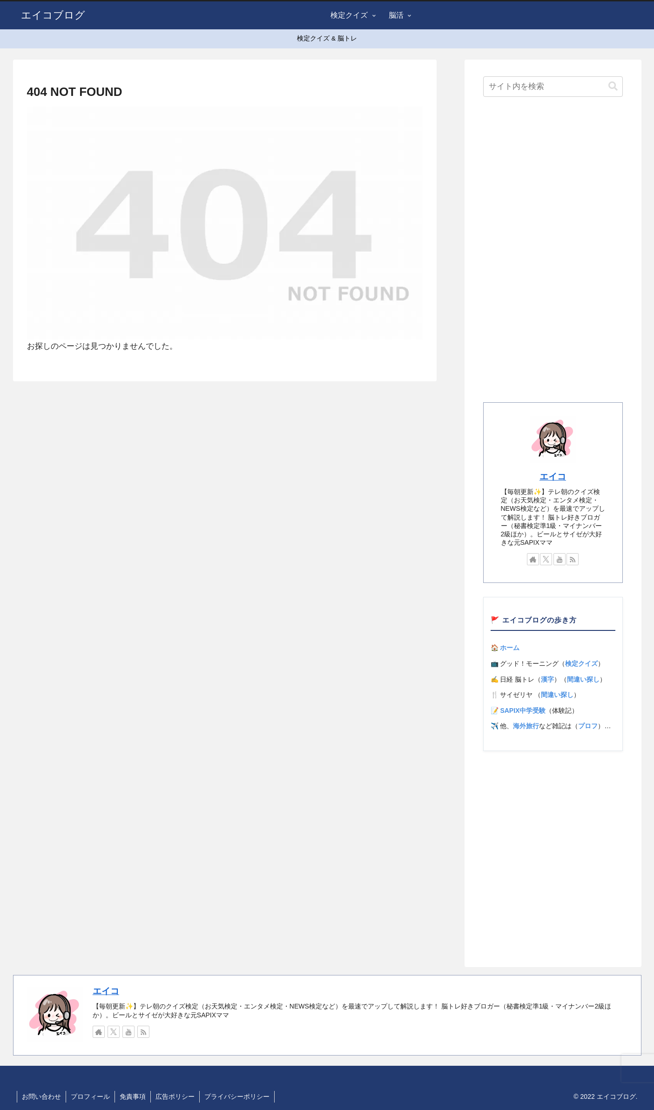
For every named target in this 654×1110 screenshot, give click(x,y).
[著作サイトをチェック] (533, 559)
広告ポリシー (175, 1096)
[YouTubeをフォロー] (559, 559)
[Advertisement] (553, 252)
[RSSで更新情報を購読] (572, 559)
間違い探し (583, 679)
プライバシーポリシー (237, 1096)
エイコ (552, 476)
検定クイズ (581, 663)
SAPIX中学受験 (523, 710)
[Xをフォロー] (546, 559)
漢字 (547, 679)
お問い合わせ (41, 1096)
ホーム (509, 647)
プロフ (588, 726)
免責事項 (133, 1096)
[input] (553, 86)
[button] (613, 86)
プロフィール (90, 1096)
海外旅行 (526, 726)
